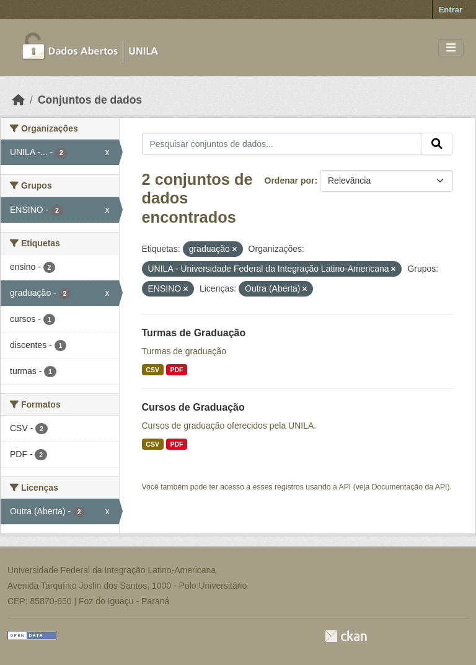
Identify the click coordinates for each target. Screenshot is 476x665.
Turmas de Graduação (194, 333)
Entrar (450, 9)
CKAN (346, 636)
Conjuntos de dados (90, 100)
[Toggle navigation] (451, 48)
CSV (152, 369)
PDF (176, 369)
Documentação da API (409, 487)
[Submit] (437, 144)
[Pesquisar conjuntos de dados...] (282, 144)
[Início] (18, 100)
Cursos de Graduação (193, 407)
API (345, 487)
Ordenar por (290, 180)
